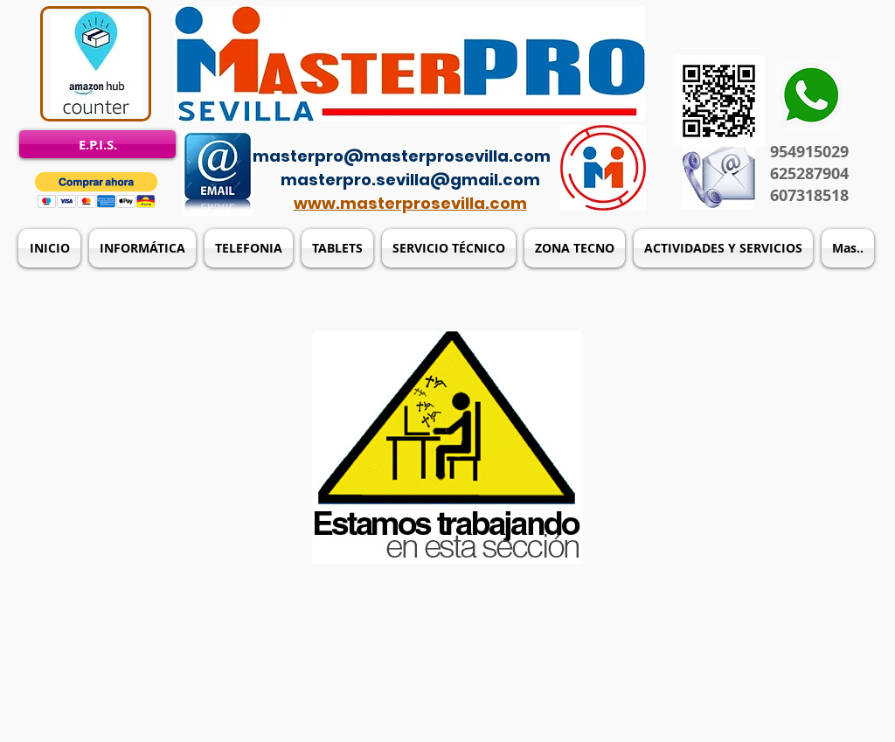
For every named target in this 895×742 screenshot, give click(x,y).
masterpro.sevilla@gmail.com (410, 180)
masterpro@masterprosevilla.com (402, 156)
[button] (96, 190)
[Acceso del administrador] (458, 131)
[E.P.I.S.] (97, 144)
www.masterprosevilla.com (410, 203)
